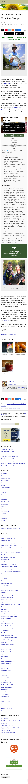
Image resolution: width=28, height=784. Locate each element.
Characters (3, 475)
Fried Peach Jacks (5, 611)
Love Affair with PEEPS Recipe (7, 451)
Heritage (3, 494)
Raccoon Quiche (4, 665)
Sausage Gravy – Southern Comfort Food (9, 456)
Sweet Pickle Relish (5, 691)
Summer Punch (4, 689)
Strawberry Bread (4, 680)
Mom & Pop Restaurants (6, 508)
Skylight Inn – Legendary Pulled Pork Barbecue (11, 727)
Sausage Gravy (4, 673)
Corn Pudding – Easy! (5, 578)
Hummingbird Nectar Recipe (7, 625)
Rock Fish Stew (4, 668)
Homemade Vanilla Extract (6, 618)
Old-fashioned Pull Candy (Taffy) (8, 639)
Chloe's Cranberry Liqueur (6, 573)
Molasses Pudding (5, 630)
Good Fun (3, 485)
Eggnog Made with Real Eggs (7, 595)
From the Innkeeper (5, 480)
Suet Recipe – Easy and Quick (7, 684)
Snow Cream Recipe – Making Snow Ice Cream (11, 461)
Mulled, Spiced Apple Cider (7, 635)
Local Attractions (8, 24)
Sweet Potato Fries (5, 694)
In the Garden (4, 499)
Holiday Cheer (4, 497)
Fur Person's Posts (5, 482)
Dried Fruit (3, 592)
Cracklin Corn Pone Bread (6, 583)
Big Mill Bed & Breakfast (12, 384)
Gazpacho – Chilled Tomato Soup (8, 613)
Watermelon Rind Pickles (6, 708)
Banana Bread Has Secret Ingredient (8, 538)
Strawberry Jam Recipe (6, 682)
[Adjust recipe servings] (7, 150)
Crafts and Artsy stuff (5, 478)
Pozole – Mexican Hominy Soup (8, 661)
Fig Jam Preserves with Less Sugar (8, 602)
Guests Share (4, 492)
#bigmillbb (14, 255)
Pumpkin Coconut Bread (6, 663)
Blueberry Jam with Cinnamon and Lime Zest (10, 552)
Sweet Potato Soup (5, 696)
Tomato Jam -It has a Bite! (6, 701)
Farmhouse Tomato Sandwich (7, 597)
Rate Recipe (19, 135)
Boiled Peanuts (4, 554)
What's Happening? (5, 520)
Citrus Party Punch (5, 576)
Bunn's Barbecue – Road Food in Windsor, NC (10, 720)
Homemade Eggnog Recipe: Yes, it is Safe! (10, 465)
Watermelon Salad (5, 710)
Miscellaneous (4, 506)
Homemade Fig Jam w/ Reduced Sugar (9, 616)
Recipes (16, 24)
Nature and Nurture (5, 511)
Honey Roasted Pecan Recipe (7, 623)
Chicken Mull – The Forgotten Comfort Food (10, 569)
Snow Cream (4, 675)
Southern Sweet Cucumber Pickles (8, 677)
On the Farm (3, 513)
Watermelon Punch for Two (6, 706)
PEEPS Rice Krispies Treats (7, 651)
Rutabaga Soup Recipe (14, 408)
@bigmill (18, 253)
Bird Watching (4, 473)
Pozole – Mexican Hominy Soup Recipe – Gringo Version (13, 463)
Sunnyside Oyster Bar (5, 730)
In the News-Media (5, 501)
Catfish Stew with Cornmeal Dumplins (9, 566)
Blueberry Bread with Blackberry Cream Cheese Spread (12, 547)
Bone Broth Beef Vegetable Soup (8, 557)
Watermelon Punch (5, 703)
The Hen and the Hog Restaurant (8, 732)
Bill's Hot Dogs (4, 718)
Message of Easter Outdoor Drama (8, 454)
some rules (7, 83)
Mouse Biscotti (4, 632)
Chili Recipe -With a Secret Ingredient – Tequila (11, 571)
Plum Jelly (3, 658)
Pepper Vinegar (4, 654)
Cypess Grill (6, 320)
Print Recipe (19, 33)
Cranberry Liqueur (5, 585)
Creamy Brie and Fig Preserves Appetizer (9, 590)
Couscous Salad (4, 580)
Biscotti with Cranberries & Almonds (8, 545)
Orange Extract (4, 642)
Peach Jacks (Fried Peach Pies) (7, 644)
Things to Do (4, 518)
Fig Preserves (4, 606)
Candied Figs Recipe (5, 561)
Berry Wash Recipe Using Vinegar (8, 543)
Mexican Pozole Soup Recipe (7, 628)
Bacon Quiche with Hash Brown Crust (9, 535)
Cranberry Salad (4, 587)
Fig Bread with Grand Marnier (7, 599)
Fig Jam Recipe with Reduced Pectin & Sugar (10, 604)
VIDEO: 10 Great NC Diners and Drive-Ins (10, 735)
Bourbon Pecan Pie (5, 559)
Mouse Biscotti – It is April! (7, 449)
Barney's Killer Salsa (5, 540)
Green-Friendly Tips (5, 487)
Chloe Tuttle (11, 381)
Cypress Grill (4, 723)
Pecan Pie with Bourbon (6, 649)
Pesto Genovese (4, 656)
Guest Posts (3, 490)
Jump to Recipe (9, 33)
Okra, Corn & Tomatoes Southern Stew (9, 637)
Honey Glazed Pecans (5, 621)
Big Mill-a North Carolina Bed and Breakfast (10, 528)
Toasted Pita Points (5, 699)
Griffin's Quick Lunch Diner (7, 725)
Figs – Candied (4, 609)
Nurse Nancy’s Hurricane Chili (7, 458)
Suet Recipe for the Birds (6, 687)
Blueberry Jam (4, 550)
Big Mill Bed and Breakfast (22, 387)
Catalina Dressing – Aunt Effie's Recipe (9, 564)
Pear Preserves (4, 647)
